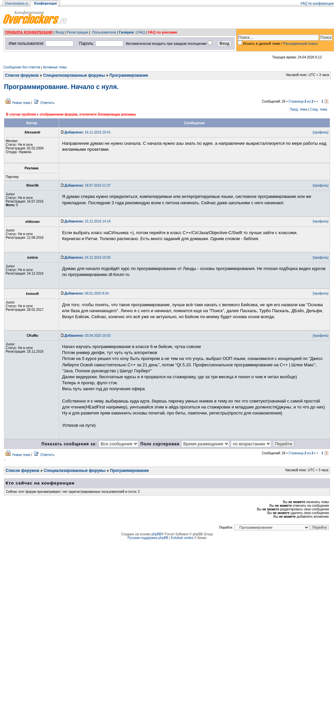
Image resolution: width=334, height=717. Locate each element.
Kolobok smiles (182, 538)
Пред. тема (298, 109)
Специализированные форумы (74, 75)
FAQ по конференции (317, 3)
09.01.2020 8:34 (86, 293)
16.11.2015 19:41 (87, 132)
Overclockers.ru (16, 3)
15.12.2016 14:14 (87, 221)
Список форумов (22, 75)
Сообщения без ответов (21, 67)
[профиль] (320, 132)
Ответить (47, 103)
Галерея (126, 32)
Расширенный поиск (300, 43)
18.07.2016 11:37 (87, 185)
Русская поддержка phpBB (147, 538)
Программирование (128, 75)
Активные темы (55, 67)
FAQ (141, 32)
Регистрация (77, 32)
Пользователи (104, 32)
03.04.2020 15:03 (87, 335)
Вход (59, 32)
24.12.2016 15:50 (87, 257)
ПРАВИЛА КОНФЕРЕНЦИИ (28, 32)
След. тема (318, 109)
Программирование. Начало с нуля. (61, 86)
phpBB (156, 534)
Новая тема (21, 103)
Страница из (301, 101)
